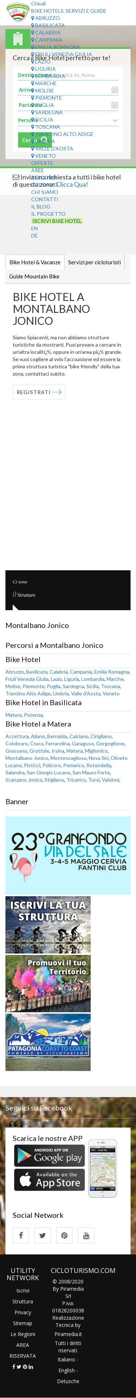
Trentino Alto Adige (62, 134)
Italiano (66, 1359)
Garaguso (83, 743)
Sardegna (47, 112)
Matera (13, 715)
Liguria (43, 69)
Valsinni (110, 780)
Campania (46, 40)
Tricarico (76, 780)
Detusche (68, 1381)
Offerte (42, 163)
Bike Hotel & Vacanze (35, 262)
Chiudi (38, 3)
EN (34, 228)
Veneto (43, 156)
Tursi (94, 780)
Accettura (17, 736)
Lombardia (48, 76)
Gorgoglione (110, 743)
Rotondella (98, 765)
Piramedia (66, 1334)
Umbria (43, 141)
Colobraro (16, 743)
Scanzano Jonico (23, 780)
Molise (42, 90)
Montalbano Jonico (26, 758)
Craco (37, 743)
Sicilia (42, 119)
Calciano (78, 736)
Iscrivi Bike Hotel (57, 221)
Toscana (45, 127)
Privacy (23, 1312)
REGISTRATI (34, 392)
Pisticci (32, 765)
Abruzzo (45, 18)
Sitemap (22, 1323)
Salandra (15, 772)
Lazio (41, 61)
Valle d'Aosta (52, 148)
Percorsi (44, 177)
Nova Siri (98, 758)
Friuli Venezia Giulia (61, 54)
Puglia (42, 105)
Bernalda (57, 736)
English (66, 1370)
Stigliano (54, 780)
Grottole (39, 751)
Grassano (16, 751)
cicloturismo (39, 1123)
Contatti (44, 199)
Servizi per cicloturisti (94, 262)
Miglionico (96, 751)
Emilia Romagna (55, 47)
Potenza (33, 715)
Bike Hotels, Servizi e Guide (68, 11)
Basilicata (48, 25)
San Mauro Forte (91, 772)
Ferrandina (58, 743)
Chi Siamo (44, 185)
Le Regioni (23, 1334)
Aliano (38, 736)
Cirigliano (101, 736)
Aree (37, 170)
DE (34, 235)
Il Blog (40, 206)
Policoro (51, 765)
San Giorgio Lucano (48, 772)
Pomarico (73, 765)
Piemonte (46, 98)
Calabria (46, 32)
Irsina (57, 751)
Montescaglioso (68, 758)
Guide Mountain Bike (34, 276)
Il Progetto (48, 214)
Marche (44, 83)
